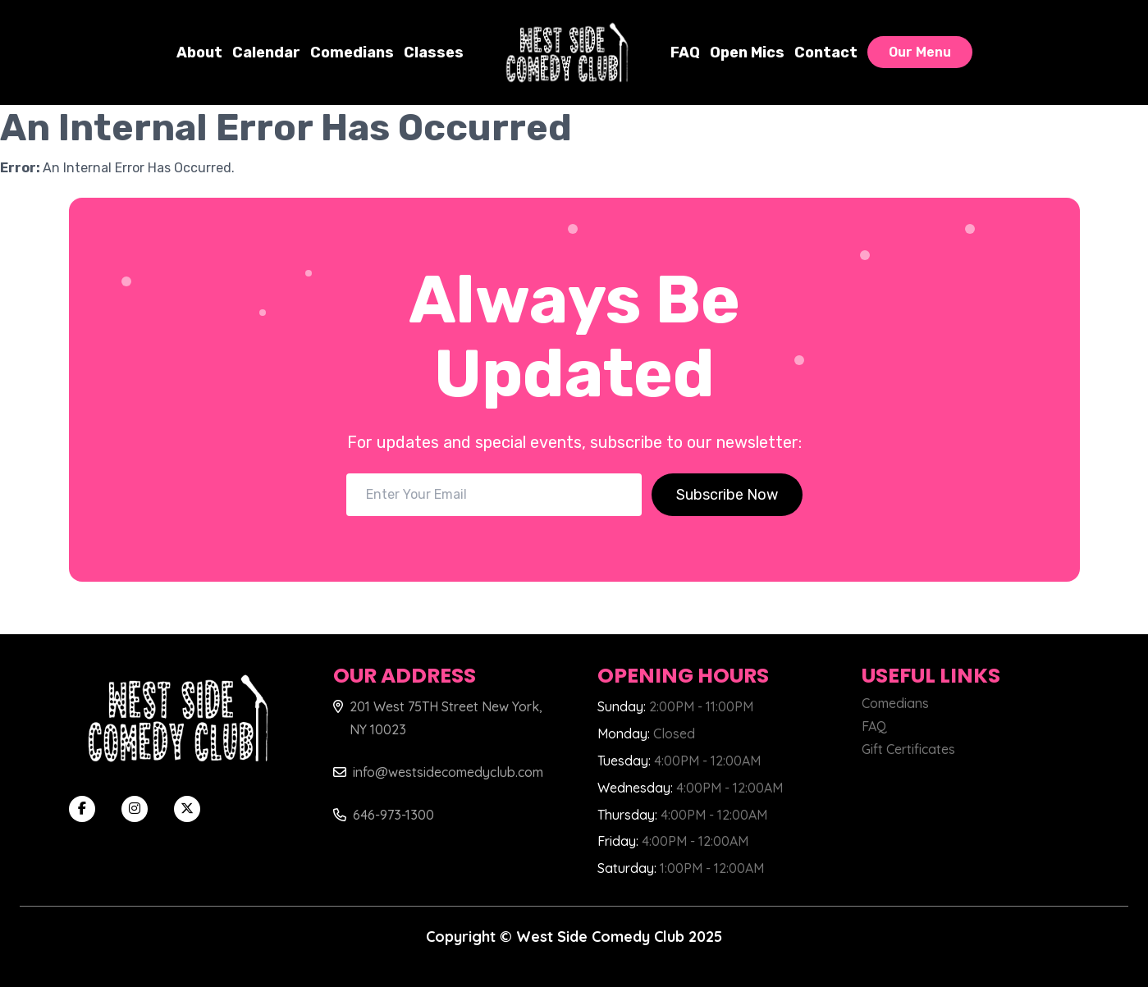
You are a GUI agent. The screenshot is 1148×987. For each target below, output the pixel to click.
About (199, 52)
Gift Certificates (908, 749)
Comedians (352, 52)
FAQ (685, 52)
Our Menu (920, 52)
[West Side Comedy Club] (567, 52)
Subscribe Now (727, 495)
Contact (826, 52)
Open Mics (747, 52)
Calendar (266, 52)
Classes (434, 52)
